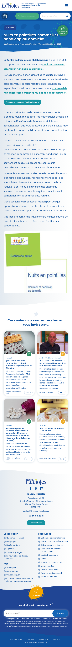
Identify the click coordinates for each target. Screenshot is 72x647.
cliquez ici (63, 626)
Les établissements (49, 555)
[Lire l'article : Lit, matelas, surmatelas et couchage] (52, 430)
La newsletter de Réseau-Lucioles (17, 557)
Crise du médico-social (51, 573)
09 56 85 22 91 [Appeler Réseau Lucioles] (36, 516)
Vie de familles (47, 566)
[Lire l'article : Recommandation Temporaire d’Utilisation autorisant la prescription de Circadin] (19, 363)
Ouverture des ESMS (50, 570)
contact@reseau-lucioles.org (36, 511)
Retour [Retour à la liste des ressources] (11, 28)
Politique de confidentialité (38, 639)
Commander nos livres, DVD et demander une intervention (19, 580)
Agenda (10, 549)
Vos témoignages (14, 552)
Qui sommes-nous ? (15, 538)
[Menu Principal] (66, 5)
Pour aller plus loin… (49, 577)
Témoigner (11, 568)
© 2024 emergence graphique (36, 642)
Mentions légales (16, 639)
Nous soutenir (12, 571)
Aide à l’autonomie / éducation (54, 542)
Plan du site (57, 639)
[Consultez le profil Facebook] (30, 488)
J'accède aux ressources (26, 16)
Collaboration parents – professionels (51, 550)
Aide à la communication (52, 545)
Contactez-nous (36, 522)
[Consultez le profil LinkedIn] (41, 488)
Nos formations (13, 545)
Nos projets (11, 542)
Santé (43, 559)
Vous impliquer (13, 575)
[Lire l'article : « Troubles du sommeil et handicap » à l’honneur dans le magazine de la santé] (52, 363)
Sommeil (23, 44)
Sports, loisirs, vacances (51, 562)
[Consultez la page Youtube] (36, 488)
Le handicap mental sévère (53, 538)
